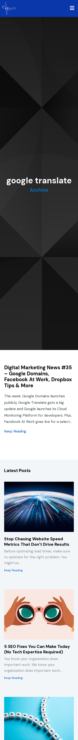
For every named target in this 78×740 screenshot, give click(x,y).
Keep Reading (15, 431)
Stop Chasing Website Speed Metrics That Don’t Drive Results (36, 541)
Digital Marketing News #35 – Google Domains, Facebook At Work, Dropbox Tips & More (38, 376)
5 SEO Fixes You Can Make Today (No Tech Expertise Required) (37, 649)
